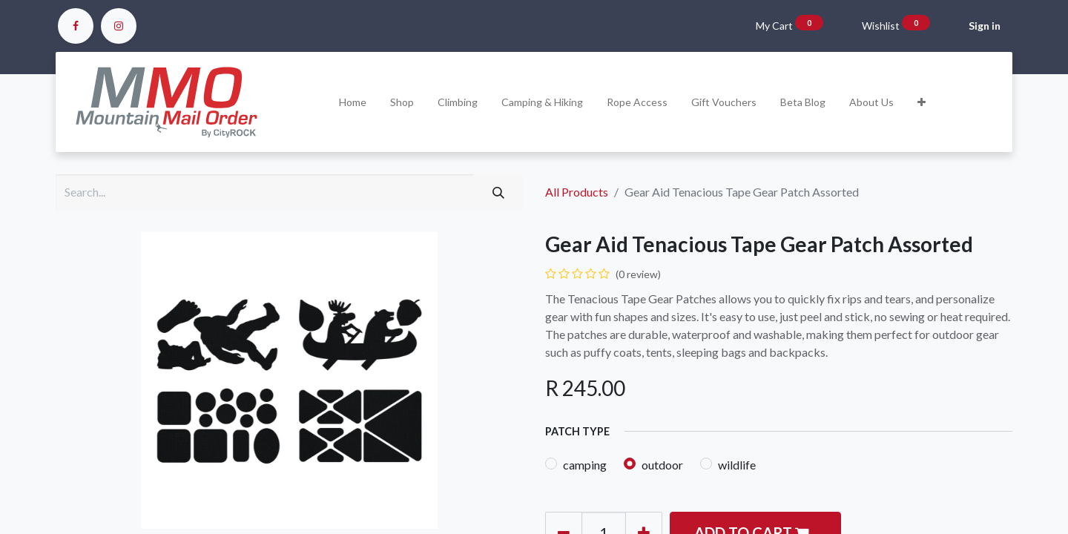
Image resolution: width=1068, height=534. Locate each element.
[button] (921, 102)
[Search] (498, 192)
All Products (576, 192)
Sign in (985, 25)
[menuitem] (352, 102)
